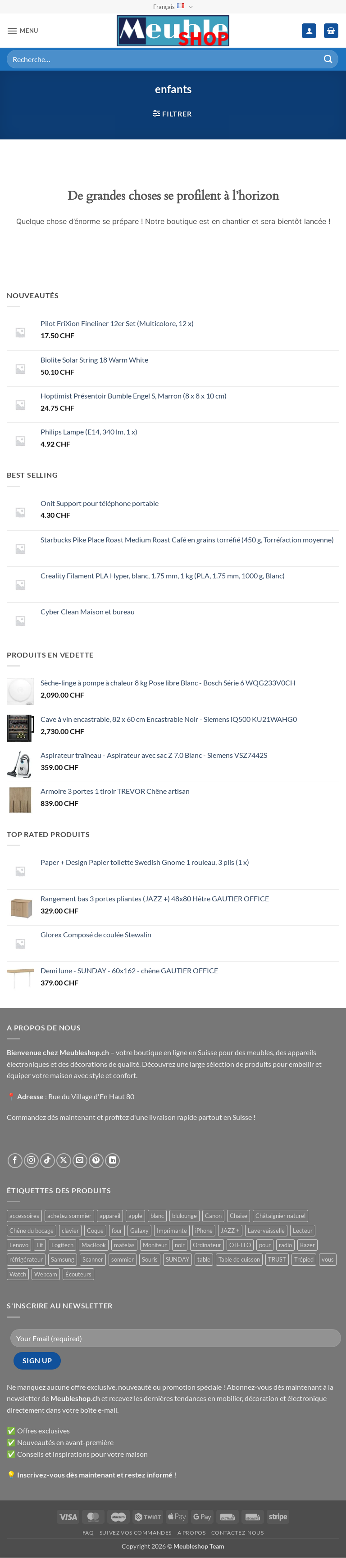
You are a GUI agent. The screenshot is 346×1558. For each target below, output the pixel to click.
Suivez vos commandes (136, 1532)
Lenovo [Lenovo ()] (18, 1245)
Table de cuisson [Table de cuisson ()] (239, 1259)
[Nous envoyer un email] (80, 1160)
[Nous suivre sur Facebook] (15, 1160)
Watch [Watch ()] (17, 1274)
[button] (22, 31)
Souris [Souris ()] (150, 1259)
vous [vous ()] (328, 1259)
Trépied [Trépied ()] (304, 1259)
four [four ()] (117, 1230)
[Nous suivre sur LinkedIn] (112, 1160)
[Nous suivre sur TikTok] (47, 1160)
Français (172, 7)
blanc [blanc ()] (157, 1215)
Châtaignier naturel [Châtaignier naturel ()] (280, 1215)
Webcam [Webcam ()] (45, 1274)
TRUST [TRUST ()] (277, 1259)
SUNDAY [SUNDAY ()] (177, 1259)
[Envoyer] (328, 59)
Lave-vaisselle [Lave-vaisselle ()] (266, 1230)
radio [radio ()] (285, 1245)
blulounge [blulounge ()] (184, 1215)
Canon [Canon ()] (213, 1215)
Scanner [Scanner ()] (92, 1259)
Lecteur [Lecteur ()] (303, 1230)
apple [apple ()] (135, 1215)
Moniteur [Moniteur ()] (155, 1245)
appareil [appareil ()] (110, 1215)
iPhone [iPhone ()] (204, 1230)
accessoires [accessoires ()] (24, 1215)
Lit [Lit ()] (39, 1245)
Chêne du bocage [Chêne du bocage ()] (31, 1230)
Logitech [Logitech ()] (62, 1245)
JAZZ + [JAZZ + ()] (230, 1230)
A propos (192, 1532)
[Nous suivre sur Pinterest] (96, 1160)
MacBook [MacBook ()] (94, 1245)
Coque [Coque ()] (95, 1230)
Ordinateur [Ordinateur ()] (207, 1245)
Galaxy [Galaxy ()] (139, 1230)
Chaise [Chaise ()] (238, 1215)
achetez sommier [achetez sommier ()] (69, 1215)
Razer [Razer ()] (307, 1245)
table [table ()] (203, 1259)
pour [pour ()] (265, 1245)
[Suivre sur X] (63, 1160)
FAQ (88, 1532)
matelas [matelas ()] (124, 1245)
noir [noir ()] (180, 1245)
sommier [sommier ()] (122, 1259)
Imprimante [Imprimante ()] (172, 1230)
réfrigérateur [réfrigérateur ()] (26, 1259)
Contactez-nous (237, 1532)
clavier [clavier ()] (70, 1230)
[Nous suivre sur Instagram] (31, 1160)
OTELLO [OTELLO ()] (240, 1245)
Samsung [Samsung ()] (62, 1259)
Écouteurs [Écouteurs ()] (78, 1274)
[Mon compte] (309, 30)
